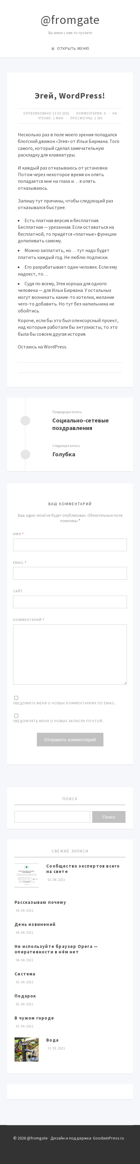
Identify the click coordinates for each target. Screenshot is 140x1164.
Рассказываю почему (40, 902)
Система (25, 974)
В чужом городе (34, 1018)
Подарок (25, 996)
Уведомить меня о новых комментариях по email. (64, 703)
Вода (52, 1040)
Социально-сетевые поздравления (80, 424)
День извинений (35, 924)
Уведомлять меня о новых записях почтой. (58, 721)
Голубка (63, 454)
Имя (18, 534)
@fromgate (70, 19)
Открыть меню (73, 48)
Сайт (18, 591)
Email (20, 562)
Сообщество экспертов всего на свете (83, 868)
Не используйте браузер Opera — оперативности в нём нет (56, 949)
